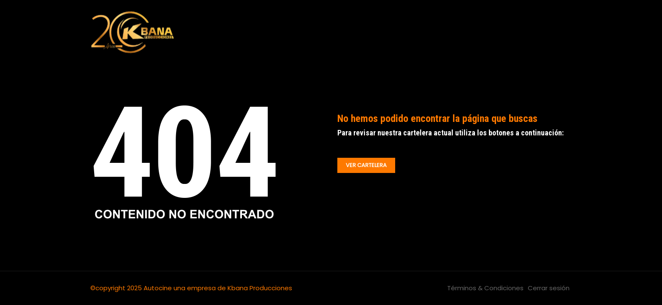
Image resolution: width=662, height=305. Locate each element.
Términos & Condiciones (485, 287)
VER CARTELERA (366, 165)
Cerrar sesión (549, 287)
